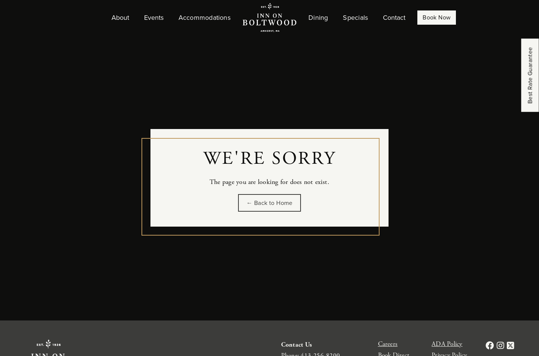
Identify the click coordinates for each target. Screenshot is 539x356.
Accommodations (205, 17)
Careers (388, 344)
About (120, 17)
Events (154, 17)
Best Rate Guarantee (530, 75)
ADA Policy (447, 344)
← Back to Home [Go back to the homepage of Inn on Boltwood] (269, 203)
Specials (355, 17)
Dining (318, 17)
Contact (394, 17)
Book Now (437, 17)
